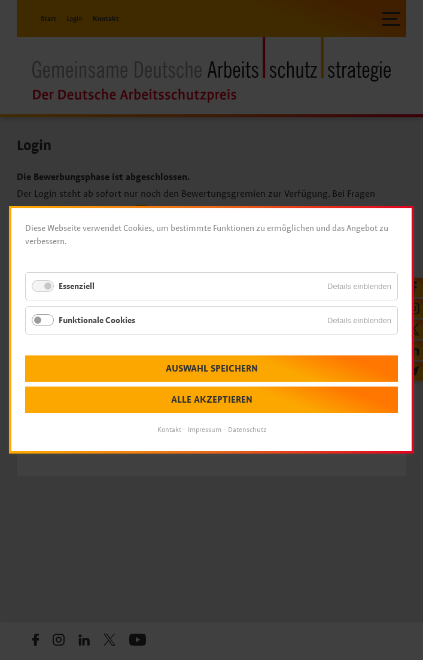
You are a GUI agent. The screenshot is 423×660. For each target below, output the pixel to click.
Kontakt (169, 430)
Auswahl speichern (212, 369)
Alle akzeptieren (211, 400)
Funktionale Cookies (97, 320)
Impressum (204, 430)
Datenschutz (247, 430)
